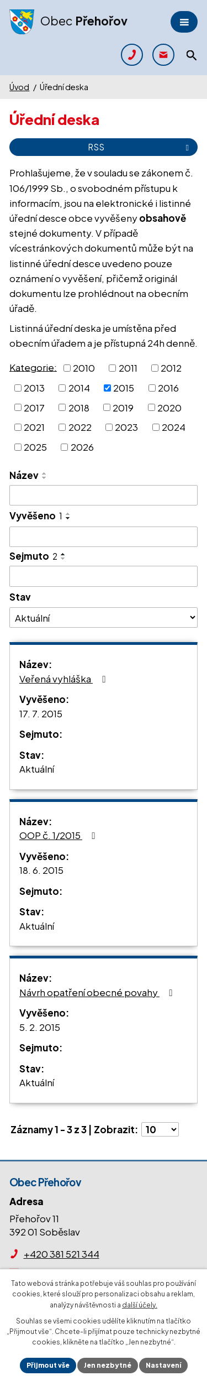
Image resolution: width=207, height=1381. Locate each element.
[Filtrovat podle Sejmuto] (103, 576)
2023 (126, 427)
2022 (80, 427)
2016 (168, 388)
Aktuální (36, 769)
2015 (123, 388)
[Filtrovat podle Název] (103, 495)
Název (24, 475)
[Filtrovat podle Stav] (103, 617)
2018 (78, 407)
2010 (84, 368)
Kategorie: (33, 367)
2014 (79, 388)
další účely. (139, 1305)
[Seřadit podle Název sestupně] (45, 478)
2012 (171, 368)
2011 (128, 368)
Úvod (19, 87)
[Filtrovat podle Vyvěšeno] (103, 537)
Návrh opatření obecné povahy (97, 992)
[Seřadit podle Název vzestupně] (45, 473)
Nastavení (163, 1365)
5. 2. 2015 (39, 1027)
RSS (140, 147)
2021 (34, 427)
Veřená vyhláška (64, 679)
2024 (173, 427)
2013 (34, 388)
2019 (123, 407)
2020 (169, 407)
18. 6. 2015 (41, 870)
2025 (35, 447)
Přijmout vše (48, 1365)
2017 (34, 407)
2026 (82, 447)
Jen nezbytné (107, 1365)
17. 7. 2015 (40, 713)
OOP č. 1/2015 (59, 835)
